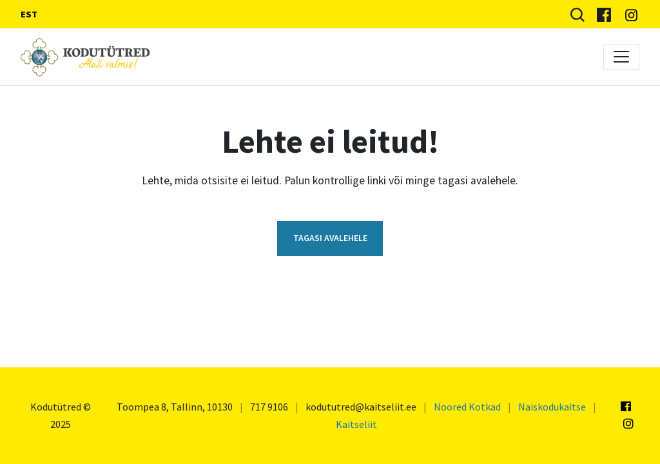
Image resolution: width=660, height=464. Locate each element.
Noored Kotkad (467, 406)
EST (29, 14)
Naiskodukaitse (552, 406)
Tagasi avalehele (330, 238)
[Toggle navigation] (621, 57)
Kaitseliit (356, 424)
